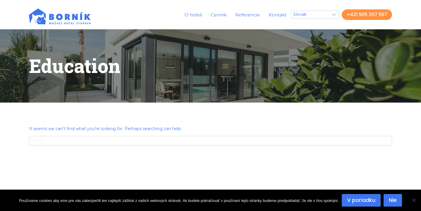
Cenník (219, 15)
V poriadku (361, 200)
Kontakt (278, 15)
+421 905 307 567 (366, 14)
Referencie (247, 15)
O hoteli (193, 15)
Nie (393, 200)
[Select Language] (315, 14)
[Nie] (414, 200)
